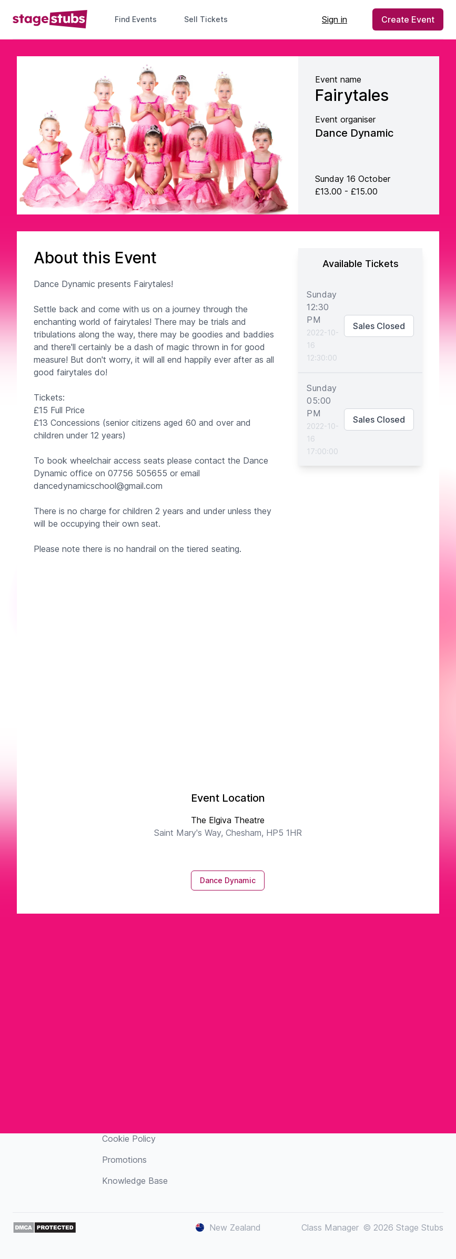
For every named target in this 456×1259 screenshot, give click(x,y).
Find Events (136, 19)
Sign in (334, 19)
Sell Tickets (210, 19)
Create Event (407, 19)
